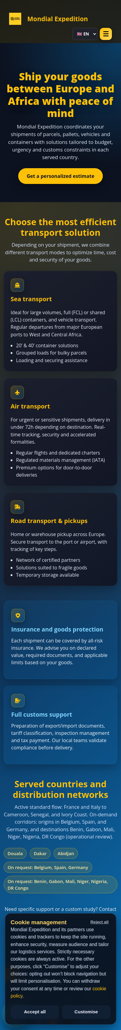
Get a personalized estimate (60, 176)
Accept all (35, 1011)
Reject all (99, 922)
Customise (86, 1011)
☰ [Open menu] (106, 33)
